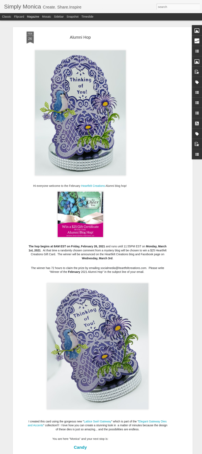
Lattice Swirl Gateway (97, 421)
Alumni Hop (80, 37)
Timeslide (87, 16)
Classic (6, 16)
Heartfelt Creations (93, 185)
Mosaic (46, 16)
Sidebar (59, 16)
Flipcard (19, 16)
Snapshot (73, 16)
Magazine (33, 16)
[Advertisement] (156, 95)
